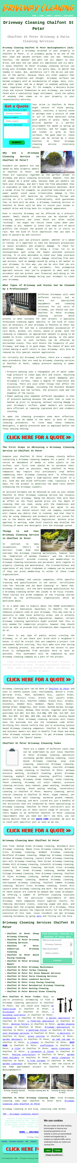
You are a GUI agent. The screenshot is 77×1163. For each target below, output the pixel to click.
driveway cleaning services (42, 719)
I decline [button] (58, 1150)
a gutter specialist (58, 1018)
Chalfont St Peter (59, 689)
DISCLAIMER (68, 16)
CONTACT (57, 16)
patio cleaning (61, 1058)
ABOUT (49, 16)
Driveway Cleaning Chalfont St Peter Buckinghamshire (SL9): (38, 48)
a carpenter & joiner (41, 1051)
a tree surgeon (36, 1061)
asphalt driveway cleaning (32, 776)
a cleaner (33, 1042)
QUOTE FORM (42, 819)
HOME (34, 16)
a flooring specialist (41, 1021)
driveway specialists (57, 1027)
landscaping (9, 1018)
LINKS (41, 16)
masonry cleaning (54, 791)
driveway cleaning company (34, 459)
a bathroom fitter (36, 1030)
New (27, 1141)
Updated (33, 1141)
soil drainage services (16, 1033)
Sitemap (4, 1141)
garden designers (12, 1039)
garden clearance (12, 1064)
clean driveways (64, 892)
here (39, 916)
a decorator (64, 1033)
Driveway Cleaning (16, 1141)
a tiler (16, 1048)
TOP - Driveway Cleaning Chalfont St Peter (27, 1114)
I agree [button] (48, 1150)
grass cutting (36, 1036)
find (11, 846)
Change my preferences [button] (54, 1155)
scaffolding (46, 1045)
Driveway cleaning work (16, 689)
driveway (30, 51)
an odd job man (61, 1039)
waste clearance (60, 1048)
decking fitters (20, 1024)
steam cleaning (44, 779)
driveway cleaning (48, 66)
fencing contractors (24, 1055)
